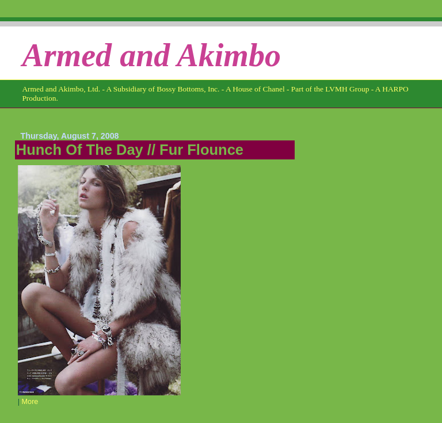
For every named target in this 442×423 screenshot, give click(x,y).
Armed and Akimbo (151, 55)
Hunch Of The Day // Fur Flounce (129, 150)
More (30, 402)
